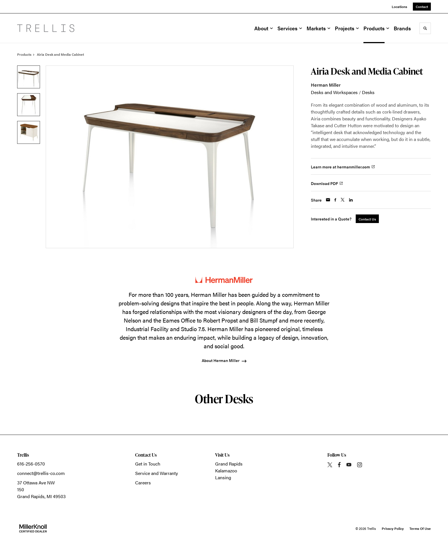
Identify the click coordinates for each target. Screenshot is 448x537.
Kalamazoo (226, 470)
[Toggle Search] (425, 28)
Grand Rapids (229, 463)
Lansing (223, 477)
